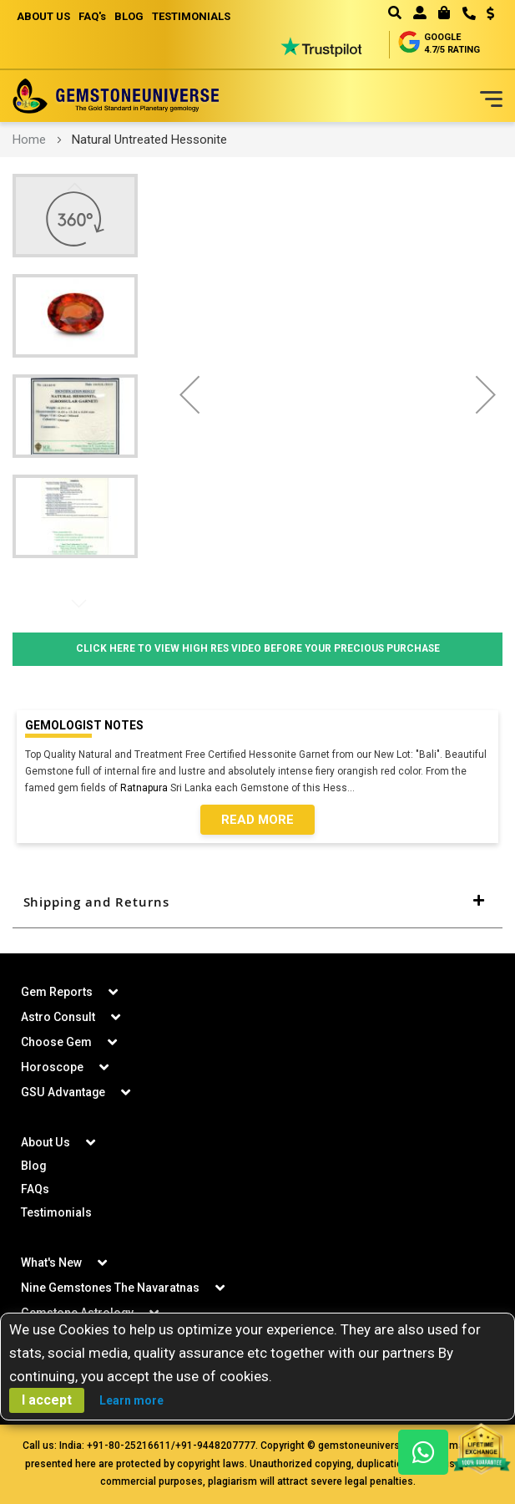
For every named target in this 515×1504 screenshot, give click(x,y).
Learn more (131, 1400)
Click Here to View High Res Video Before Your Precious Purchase (257, 649)
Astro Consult (58, 1017)
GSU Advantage (63, 1092)
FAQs (35, 1189)
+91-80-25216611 (129, 1445)
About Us (45, 1142)
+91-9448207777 (215, 1445)
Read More (257, 819)
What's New (51, 1262)
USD (490, 13)
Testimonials (56, 1212)
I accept (47, 1400)
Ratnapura (144, 788)
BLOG (129, 16)
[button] (484, 15)
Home (29, 139)
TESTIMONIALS (191, 16)
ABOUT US (43, 16)
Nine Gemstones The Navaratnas (110, 1287)
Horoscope (52, 1067)
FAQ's (92, 16)
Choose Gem (56, 1042)
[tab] (257, 902)
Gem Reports (57, 991)
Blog (34, 1165)
